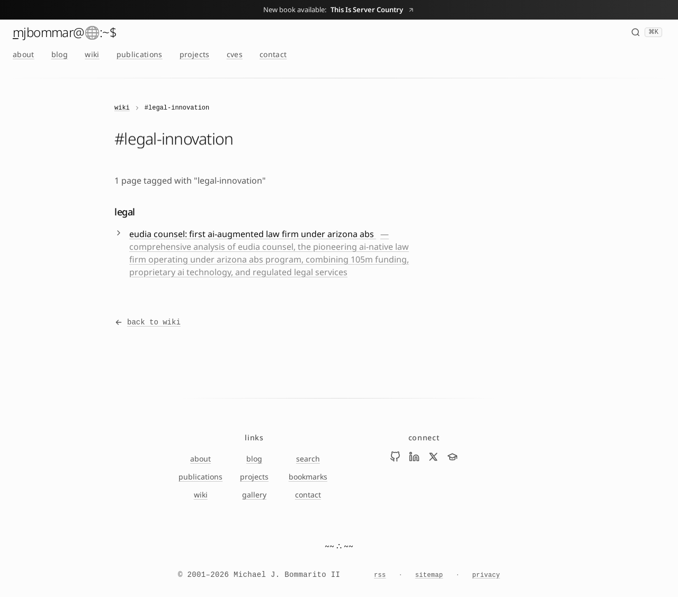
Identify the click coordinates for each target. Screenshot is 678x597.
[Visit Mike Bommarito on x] (433, 456)
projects (195, 54)
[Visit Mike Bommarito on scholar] (452, 456)
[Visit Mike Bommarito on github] (395, 456)
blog (59, 54)
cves (235, 54)
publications (140, 54)
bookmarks (308, 477)
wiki (92, 54)
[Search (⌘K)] (646, 32)
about (23, 54)
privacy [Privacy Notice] (486, 575)
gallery (254, 495)
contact (273, 54)
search (308, 459)
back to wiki (147, 322)
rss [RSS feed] (380, 575)
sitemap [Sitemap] (429, 575)
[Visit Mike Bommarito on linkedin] (414, 456)
